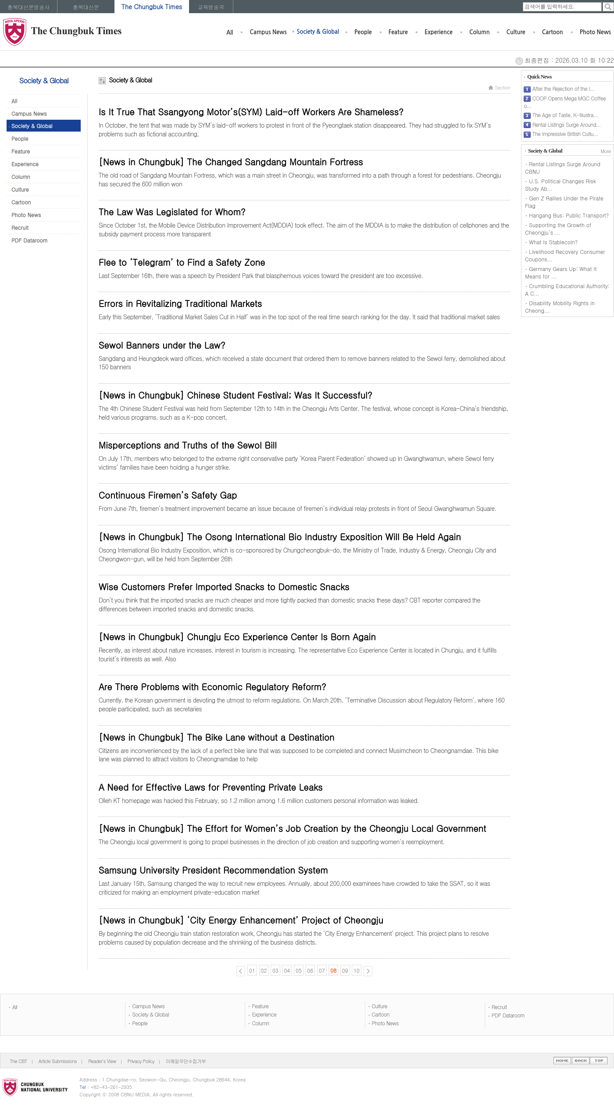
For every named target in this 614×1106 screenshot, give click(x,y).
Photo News (595, 32)
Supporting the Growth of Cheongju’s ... (558, 228)
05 (299, 970)
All (229, 33)
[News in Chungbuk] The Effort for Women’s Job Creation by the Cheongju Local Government (292, 828)
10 (356, 970)
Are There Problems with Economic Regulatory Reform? (212, 686)
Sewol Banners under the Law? (162, 345)
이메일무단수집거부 (186, 1061)
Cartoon (552, 32)
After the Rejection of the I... (563, 88)
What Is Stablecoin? (553, 242)
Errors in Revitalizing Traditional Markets (180, 303)
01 (252, 970)
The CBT (18, 1061)
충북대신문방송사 (28, 7)
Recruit (19, 227)
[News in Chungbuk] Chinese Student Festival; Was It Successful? (235, 395)
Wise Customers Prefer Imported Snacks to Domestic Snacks (224, 586)
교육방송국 (211, 7)
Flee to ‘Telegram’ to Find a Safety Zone (182, 262)
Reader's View (102, 1061)
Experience (439, 32)
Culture (515, 32)
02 (264, 970)
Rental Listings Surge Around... (566, 124)
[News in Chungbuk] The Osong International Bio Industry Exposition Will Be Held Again (280, 536)
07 (322, 970)
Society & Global (318, 32)
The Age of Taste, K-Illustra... (565, 114)
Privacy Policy (141, 1061)
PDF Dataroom (28, 240)
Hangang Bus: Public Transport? (569, 215)
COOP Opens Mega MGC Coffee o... (565, 102)
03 (275, 970)
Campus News (268, 32)
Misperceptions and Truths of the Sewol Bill (188, 445)
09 (345, 970)
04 (287, 970)
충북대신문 (86, 7)
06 (310, 970)
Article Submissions (58, 1061)
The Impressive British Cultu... (565, 133)
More (605, 151)
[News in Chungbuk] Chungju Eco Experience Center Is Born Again (237, 636)
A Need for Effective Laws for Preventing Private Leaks (211, 787)
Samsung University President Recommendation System (213, 869)
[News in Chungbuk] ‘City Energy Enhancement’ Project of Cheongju (241, 919)
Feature (398, 32)
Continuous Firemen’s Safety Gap (168, 495)
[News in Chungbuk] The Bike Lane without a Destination (217, 737)
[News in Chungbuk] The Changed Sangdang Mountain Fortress (231, 161)
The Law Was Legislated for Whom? (172, 211)
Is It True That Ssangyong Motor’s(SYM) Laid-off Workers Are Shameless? (251, 111)
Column (479, 32)
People (363, 32)
